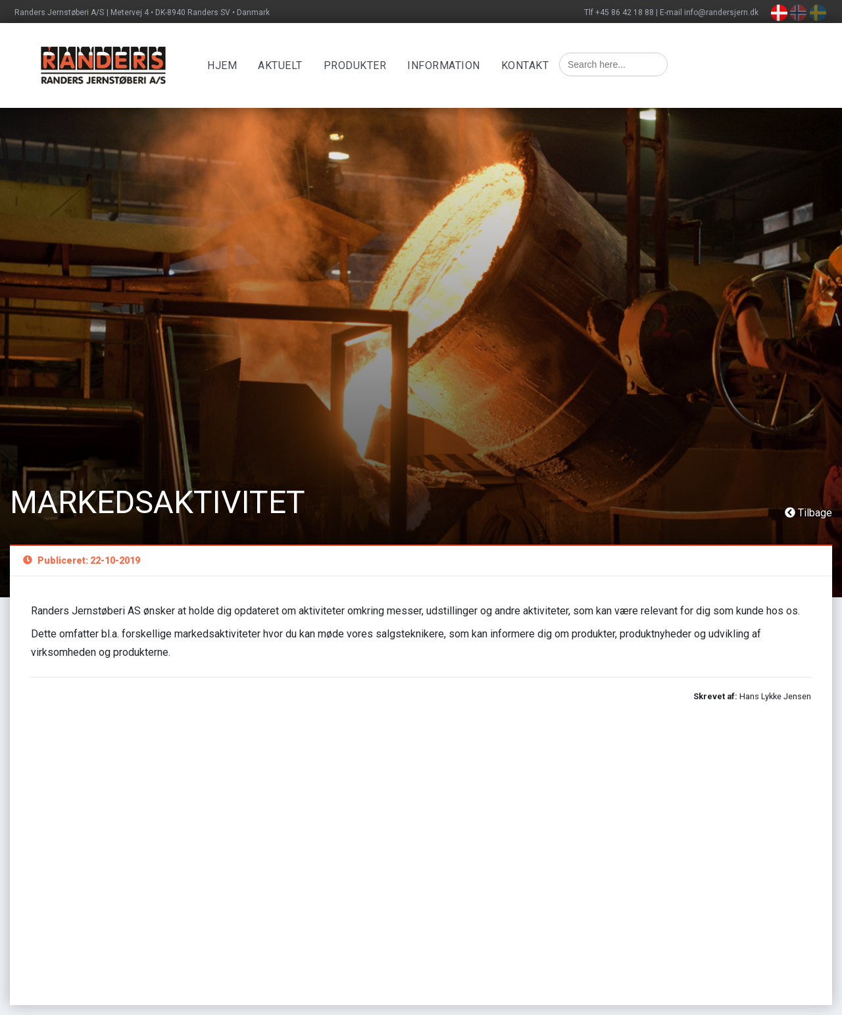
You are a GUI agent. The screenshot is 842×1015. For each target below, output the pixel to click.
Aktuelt (280, 65)
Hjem (222, 65)
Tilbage (808, 513)
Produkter (355, 65)
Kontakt (525, 65)
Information (443, 65)
